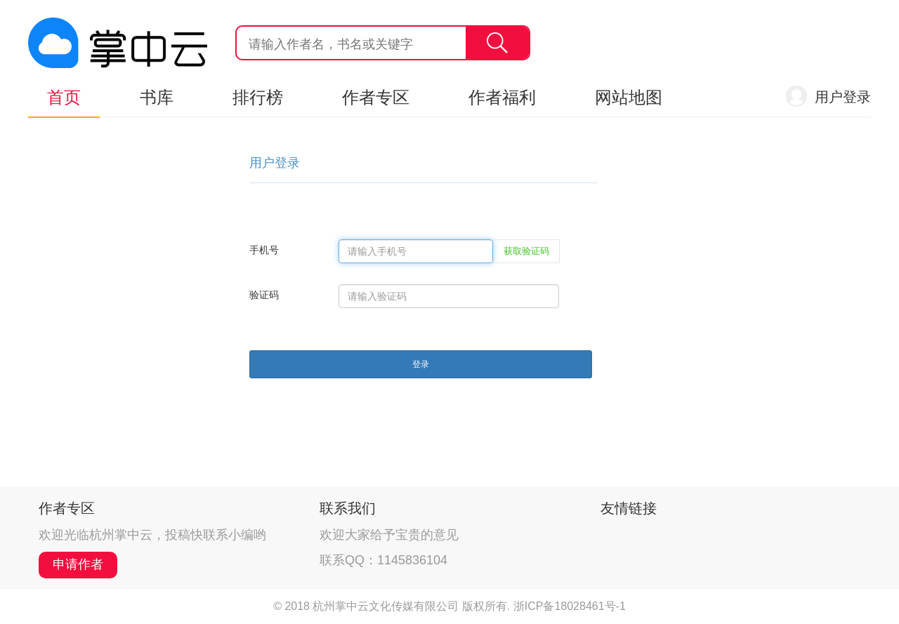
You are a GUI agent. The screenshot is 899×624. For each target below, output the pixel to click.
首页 (64, 97)
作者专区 (375, 97)
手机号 (264, 249)
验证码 (264, 294)
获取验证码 (526, 251)
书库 (156, 97)
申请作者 (78, 564)
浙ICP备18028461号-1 (569, 606)
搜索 (497, 43)
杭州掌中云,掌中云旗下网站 (117, 43)
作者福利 (502, 97)
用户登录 (843, 97)
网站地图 (628, 97)
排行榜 (257, 97)
